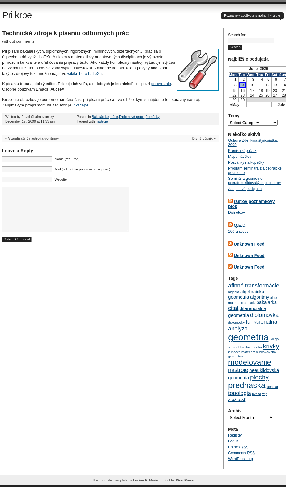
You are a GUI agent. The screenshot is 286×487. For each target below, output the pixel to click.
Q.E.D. (240, 225)
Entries (238, 447)
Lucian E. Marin (145, 480)
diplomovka (264, 315)
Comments (241, 453)
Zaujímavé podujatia (245, 189)
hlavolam (245, 347)
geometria (248, 337)
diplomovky (236, 322)
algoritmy (259, 297)
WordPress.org (240, 459)
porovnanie (161, 83)
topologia (239, 393)
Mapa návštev (239, 156)
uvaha (256, 394)
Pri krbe (17, 15)
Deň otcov (236, 212)
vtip (264, 394)
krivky (271, 346)
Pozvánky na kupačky (246, 162)
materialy (248, 352)
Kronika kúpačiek (242, 151)
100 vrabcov (238, 231)
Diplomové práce (132, 117)
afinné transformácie (253, 285)
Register (235, 435)
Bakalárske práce (105, 117)
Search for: (237, 35)
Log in (233, 441)
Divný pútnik (202, 138)
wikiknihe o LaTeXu (84, 73)
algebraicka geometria (246, 294)
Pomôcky (153, 117)
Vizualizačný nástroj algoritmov (33, 138)
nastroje (102, 121)
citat (233, 308)
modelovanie (249, 362)
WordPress (185, 480)
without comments (18, 41)
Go (272, 339)
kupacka (234, 352)
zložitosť (236, 399)
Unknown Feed (249, 244)
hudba (257, 347)
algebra (233, 292)
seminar (272, 387)
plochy (259, 377)
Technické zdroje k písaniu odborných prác (65, 33)
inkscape (80, 105)
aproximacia (246, 302)
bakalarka (266, 302)
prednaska (246, 385)
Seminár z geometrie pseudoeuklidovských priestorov (254, 180)
